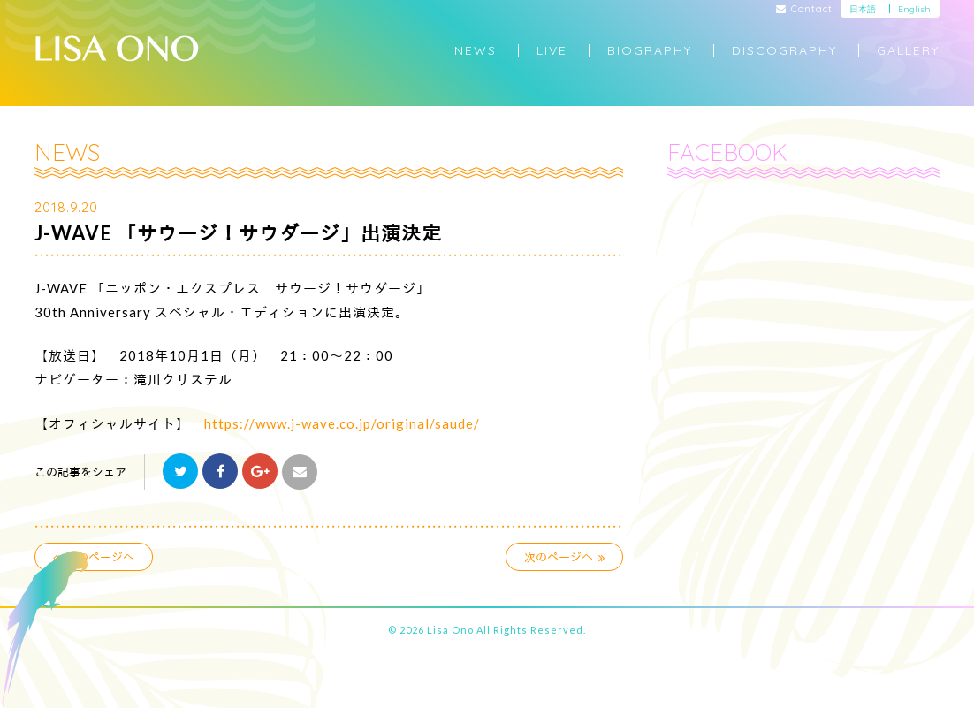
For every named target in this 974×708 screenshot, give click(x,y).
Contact (804, 9)
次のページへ (564, 557)
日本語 (862, 9)
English (914, 9)
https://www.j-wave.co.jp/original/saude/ (342, 423)
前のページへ (93, 557)
